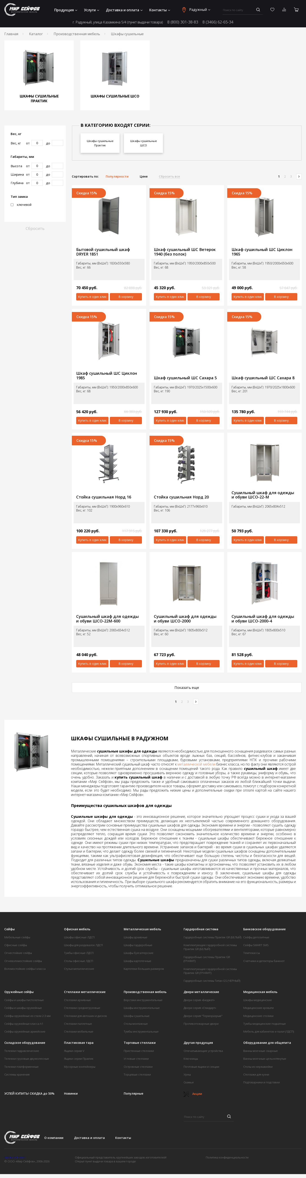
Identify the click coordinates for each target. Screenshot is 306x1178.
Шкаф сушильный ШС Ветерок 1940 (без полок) (185, 251)
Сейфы (9, 929)
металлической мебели (196, 764)
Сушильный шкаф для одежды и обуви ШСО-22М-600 (107, 618)
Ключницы (191, 1059)
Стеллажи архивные (77, 1000)
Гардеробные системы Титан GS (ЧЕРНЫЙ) (212, 981)
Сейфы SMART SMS (256, 945)
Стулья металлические (79, 969)
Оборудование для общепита (267, 1043)
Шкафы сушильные (137, 1016)
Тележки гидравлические (21, 1051)
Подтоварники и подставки (261, 1082)
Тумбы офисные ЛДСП (79, 953)
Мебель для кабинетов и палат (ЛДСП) (268, 1031)
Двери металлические (201, 992)
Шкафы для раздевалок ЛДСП (83, 945)
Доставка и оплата (124, 10)
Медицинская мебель (260, 992)
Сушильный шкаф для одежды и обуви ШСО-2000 (185, 618)
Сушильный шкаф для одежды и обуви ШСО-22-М (263, 494)
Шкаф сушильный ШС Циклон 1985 (106, 375)
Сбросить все (169, 176)
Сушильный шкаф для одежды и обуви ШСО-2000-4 (263, 618)
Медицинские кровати (258, 1008)
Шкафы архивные (135, 937)
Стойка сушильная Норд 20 (181, 497)
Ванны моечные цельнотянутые (264, 1059)
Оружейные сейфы (19, 992)
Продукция (65, 10)
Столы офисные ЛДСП (78, 961)
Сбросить (35, 228)
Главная (11, 33)
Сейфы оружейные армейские (24, 1031)
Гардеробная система (201, 929)
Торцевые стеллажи (137, 1074)
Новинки (71, 1094)
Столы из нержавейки (258, 1067)
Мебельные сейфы (17, 937)
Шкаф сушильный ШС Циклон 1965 (262, 251)
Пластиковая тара (79, 1043)
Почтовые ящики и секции (201, 1067)
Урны (187, 1074)
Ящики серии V (74, 1051)
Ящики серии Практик (78, 1059)
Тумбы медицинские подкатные (264, 1024)
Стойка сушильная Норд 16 (103, 497)
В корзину (125, 297)
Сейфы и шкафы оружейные (23, 1008)
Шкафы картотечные (137, 961)
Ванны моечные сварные (260, 1051)
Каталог (36, 33)
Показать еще (186, 687)
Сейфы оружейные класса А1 (23, 1024)
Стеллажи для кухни (256, 1074)
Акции (193, 1094)
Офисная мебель (77, 929)
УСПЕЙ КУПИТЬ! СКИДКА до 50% (29, 1094)
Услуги (91, 10)
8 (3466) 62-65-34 (217, 22)
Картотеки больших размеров (144, 969)
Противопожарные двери (201, 1024)
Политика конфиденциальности (227, 1157)
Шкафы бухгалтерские (138, 953)
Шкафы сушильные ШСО (143, 143)
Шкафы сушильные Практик (100, 143)
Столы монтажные (136, 1024)
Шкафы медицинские (257, 1000)
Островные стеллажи (138, 1067)
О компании (53, 1138)
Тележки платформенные (21, 1067)
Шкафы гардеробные (138, 945)
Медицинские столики (258, 1016)
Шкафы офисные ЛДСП (79, 937)
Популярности (117, 176)
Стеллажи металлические (84, 992)
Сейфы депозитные (256, 937)
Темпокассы (251, 953)
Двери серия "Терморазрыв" (203, 1016)
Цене (144, 176)
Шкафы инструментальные (142, 1008)
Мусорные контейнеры (79, 1067)
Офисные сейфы (15, 945)
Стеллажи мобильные (78, 1031)
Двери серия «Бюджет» (199, 1000)
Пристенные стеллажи (139, 1051)
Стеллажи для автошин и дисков (85, 1016)
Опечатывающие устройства (203, 1051)
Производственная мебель (77, 33)
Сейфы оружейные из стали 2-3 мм (27, 1016)
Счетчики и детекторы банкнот (264, 961)
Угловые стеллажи (136, 1059)
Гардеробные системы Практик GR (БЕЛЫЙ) (212, 937)
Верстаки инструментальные (143, 1000)
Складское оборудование (24, 1043)
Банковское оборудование (264, 929)
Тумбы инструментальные (141, 1031)
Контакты (159, 10)
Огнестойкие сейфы (18, 953)
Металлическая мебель (142, 929)
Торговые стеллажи (140, 1043)
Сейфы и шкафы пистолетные (24, 1000)
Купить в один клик (92, 297)
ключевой (21, 205)
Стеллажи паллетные (78, 1024)
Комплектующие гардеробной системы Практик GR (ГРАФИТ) (210, 971)
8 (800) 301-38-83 (182, 22)
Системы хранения (17, 1074)
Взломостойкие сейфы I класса (25, 969)
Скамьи (189, 1082)
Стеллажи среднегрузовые (82, 1008)
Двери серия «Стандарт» (200, 1008)
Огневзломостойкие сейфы (23, 961)
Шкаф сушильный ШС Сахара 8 (263, 378)
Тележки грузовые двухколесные (26, 1059)
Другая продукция (198, 1043)
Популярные (133, 1094)
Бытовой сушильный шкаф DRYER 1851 (103, 251)
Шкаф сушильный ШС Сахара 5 (185, 378)
